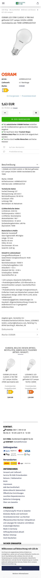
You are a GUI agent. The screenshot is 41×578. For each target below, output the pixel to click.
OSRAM (22, 86)
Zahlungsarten (10, 447)
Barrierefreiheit (13, 487)
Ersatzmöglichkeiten (11, 526)
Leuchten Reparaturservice (14, 496)
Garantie (14, 502)
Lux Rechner (25, 517)
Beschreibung (8, 164)
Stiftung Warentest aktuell (13, 532)
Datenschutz (20, 490)
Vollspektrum (29, 520)
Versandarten (10, 460)
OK (20, 568)
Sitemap (13, 535)
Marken (6, 535)
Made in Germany (10, 529)
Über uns (6, 502)
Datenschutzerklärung (9, 564)
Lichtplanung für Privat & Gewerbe (17, 511)
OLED (5, 538)
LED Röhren (29, 523)
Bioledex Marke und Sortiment (15, 514)
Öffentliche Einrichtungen (13, 493)
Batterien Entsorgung (11, 499)
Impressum (7, 484)
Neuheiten (12, 538)
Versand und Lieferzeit (12, 472)
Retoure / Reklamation (12, 478)
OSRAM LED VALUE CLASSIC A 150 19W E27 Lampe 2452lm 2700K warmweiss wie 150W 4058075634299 (10, 379)
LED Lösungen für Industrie (13, 523)
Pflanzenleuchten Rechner (13, 520)
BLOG (5, 481)
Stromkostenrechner (11, 517)
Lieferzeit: (6, 83)
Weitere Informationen (20, 574)
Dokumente (7, 329)
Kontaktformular (20, 442)
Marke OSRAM (8, 334)
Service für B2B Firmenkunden (15, 475)
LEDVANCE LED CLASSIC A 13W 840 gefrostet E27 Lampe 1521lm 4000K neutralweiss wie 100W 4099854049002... (31, 379)
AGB (4, 487)
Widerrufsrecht (9, 490)
